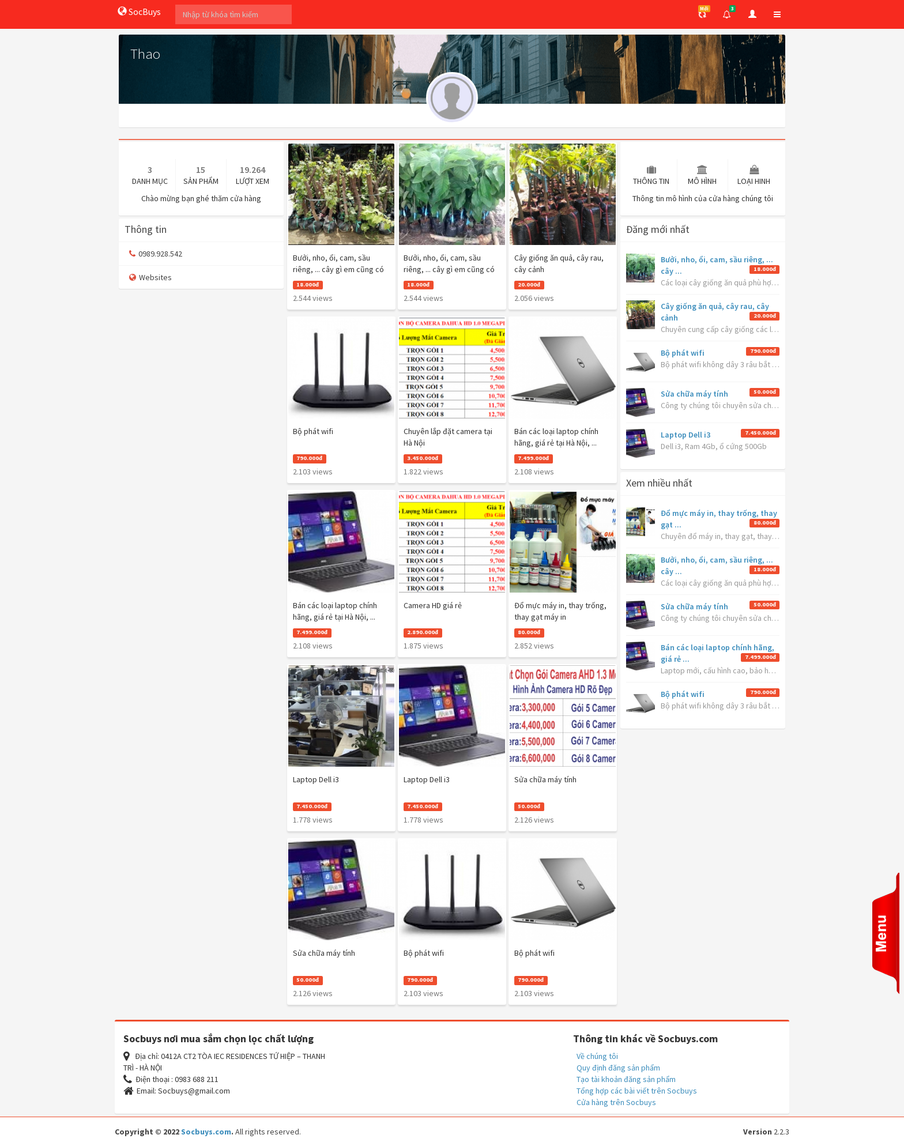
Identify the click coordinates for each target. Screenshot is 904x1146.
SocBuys (139, 11)
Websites (150, 277)
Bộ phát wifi (683, 353)
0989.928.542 (155, 253)
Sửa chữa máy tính (694, 394)
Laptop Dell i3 (685, 434)
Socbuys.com (206, 1131)
